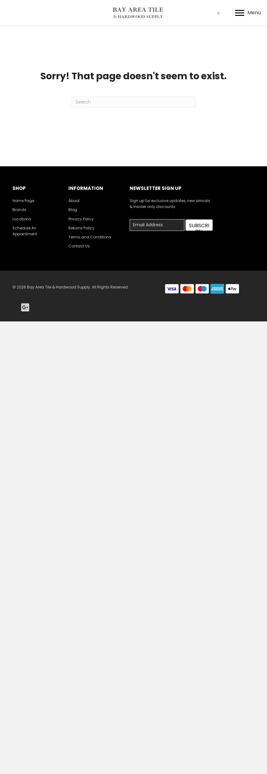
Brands (19, 209)
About (74, 200)
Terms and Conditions (89, 237)
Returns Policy (81, 228)
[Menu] (247, 13)
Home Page (23, 200)
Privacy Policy (81, 219)
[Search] (133, 102)
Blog (72, 209)
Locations (21, 219)
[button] (199, 225)
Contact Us (79, 246)
